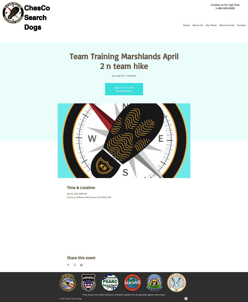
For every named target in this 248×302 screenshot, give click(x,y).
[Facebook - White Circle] (186, 298)
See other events (124, 90)
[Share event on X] (75, 265)
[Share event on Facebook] (68, 265)
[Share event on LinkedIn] (81, 265)
